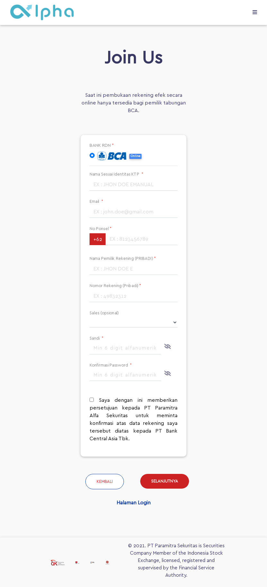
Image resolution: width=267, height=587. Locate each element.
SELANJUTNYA (164, 481)
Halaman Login (133, 502)
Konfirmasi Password (111, 365)
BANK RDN (102, 145)
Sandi (96, 338)
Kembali (105, 482)
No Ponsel (101, 229)
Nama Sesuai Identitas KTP (116, 174)
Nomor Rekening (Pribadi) (115, 286)
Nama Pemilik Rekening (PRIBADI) (123, 258)
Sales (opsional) (104, 313)
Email (96, 201)
